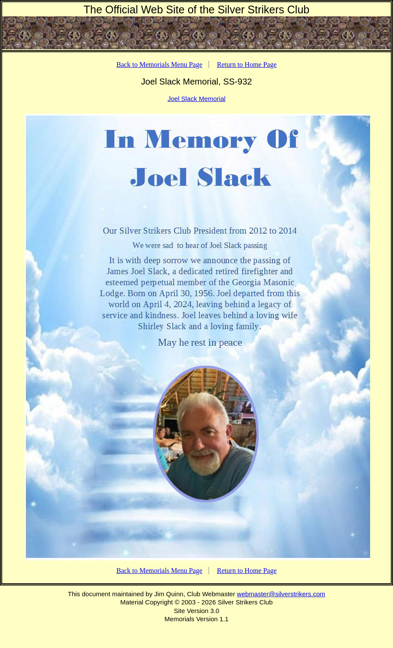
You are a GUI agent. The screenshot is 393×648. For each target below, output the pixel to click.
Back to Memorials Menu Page (159, 64)
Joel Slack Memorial (196, 98)
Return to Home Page (246, 64)
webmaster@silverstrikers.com (281, 594)
